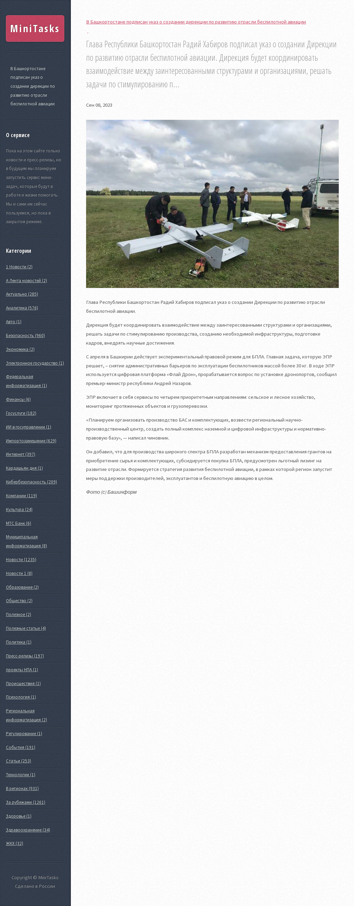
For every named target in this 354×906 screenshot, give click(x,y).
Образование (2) (22, 587)
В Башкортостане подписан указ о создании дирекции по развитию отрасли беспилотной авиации (32, 86)
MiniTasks (34, 28)
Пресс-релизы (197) (25, 656)
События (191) (20, 747)
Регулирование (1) (24, 733)
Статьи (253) (18, 761)
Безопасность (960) (25, 335)
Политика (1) (18, 642)
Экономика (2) (20, 349)
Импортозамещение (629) (31, 441)
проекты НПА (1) (22, 670)
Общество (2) (19, 601)
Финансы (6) (18, 399)
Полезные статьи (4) (26, 628)
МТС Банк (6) (18, 523)
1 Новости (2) (19, 267)
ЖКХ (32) (14, 843)
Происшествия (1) (23, 683)
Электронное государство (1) (35, 363)
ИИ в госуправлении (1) (28, 427)
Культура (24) (19, 509)
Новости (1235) (21, 559)
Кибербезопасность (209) (31, 482)
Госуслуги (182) (21, 413)
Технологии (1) (20, 775)
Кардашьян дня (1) (24, 468)
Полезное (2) (18, 614)
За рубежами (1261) (25, 802)
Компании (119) (21, 496)
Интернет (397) (20, 454)
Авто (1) (13, 322)
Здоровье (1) (18, 816)
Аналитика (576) (22, 308)
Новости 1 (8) (19, 573)
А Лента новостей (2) (26, 280)
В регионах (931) (22, 788)
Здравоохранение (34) (28, 830)
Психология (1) (21, 697)
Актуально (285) (22, 294)
